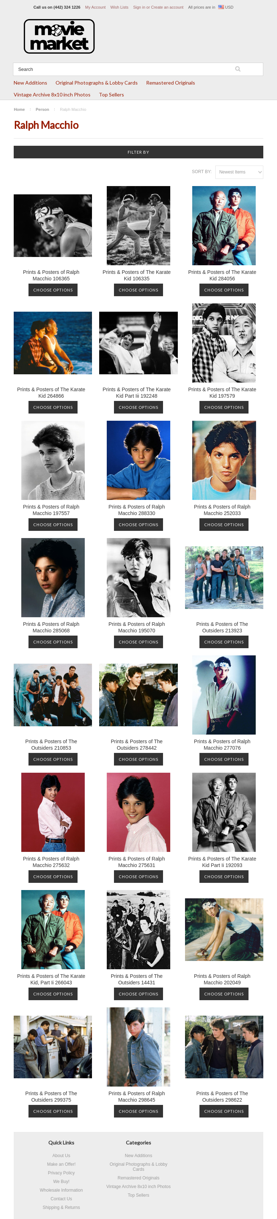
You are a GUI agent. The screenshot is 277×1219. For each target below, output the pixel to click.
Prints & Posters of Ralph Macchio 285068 (51, 627)
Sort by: (202, 171)
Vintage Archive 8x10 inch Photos (52, 94)
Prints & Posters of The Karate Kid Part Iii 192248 (137, 393)
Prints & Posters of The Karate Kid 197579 (222, 393)
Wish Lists (119, 7)
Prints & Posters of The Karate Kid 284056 (222, 275)
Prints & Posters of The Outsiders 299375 (51, 1097)
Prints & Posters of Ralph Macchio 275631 (137, 862)
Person (42, 109)
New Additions (30, 83)
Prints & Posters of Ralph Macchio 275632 (51, 862)
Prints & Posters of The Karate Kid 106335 (137, 275)
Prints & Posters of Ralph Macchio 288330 (137, 510)
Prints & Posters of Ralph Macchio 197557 (51, 510)
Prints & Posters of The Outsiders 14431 (137, 979)
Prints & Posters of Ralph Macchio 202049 (222, 979)
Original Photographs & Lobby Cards (97, 83)
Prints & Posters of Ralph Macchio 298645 (137, 1097)
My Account (95, 7)
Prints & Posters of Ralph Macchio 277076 (222, 745)
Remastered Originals (170, 83)
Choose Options (53, 290)
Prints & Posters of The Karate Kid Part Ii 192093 (222, 862)
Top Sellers (111, 94)
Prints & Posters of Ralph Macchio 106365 (51, 275)
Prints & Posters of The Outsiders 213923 (222, 627)
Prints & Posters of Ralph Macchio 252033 (222, 510)
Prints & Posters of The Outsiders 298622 (222, 1097)
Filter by (138, 152)
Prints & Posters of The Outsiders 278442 (137, 745)
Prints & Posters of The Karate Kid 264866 (51, 393)
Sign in (139, 7)
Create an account (167, 7)
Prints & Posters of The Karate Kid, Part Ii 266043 (51, 979)
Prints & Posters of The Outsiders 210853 (51, 745)
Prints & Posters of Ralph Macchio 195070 (137, 627)
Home (19, 109)
